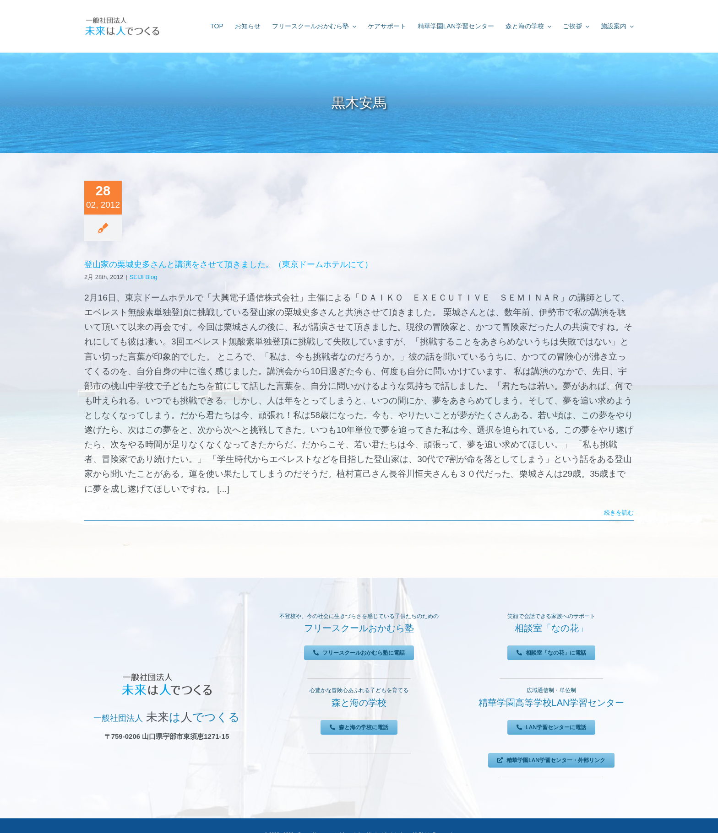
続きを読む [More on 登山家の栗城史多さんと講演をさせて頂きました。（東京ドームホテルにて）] (619, 512)
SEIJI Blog (144, 277)
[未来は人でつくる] (122, 19)
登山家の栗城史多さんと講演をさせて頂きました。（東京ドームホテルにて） (228, 264)
